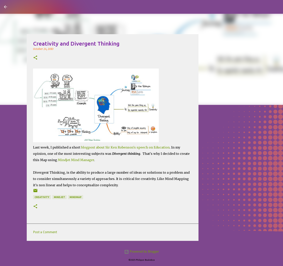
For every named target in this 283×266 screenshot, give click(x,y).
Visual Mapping (33, 6)
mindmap (76, 197)
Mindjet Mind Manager (76, 160)
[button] (35, 58)
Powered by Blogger (141, 252)
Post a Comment (45, 232)
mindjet (59, 197)
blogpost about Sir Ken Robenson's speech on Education (125, 147)
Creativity (42, 197)
